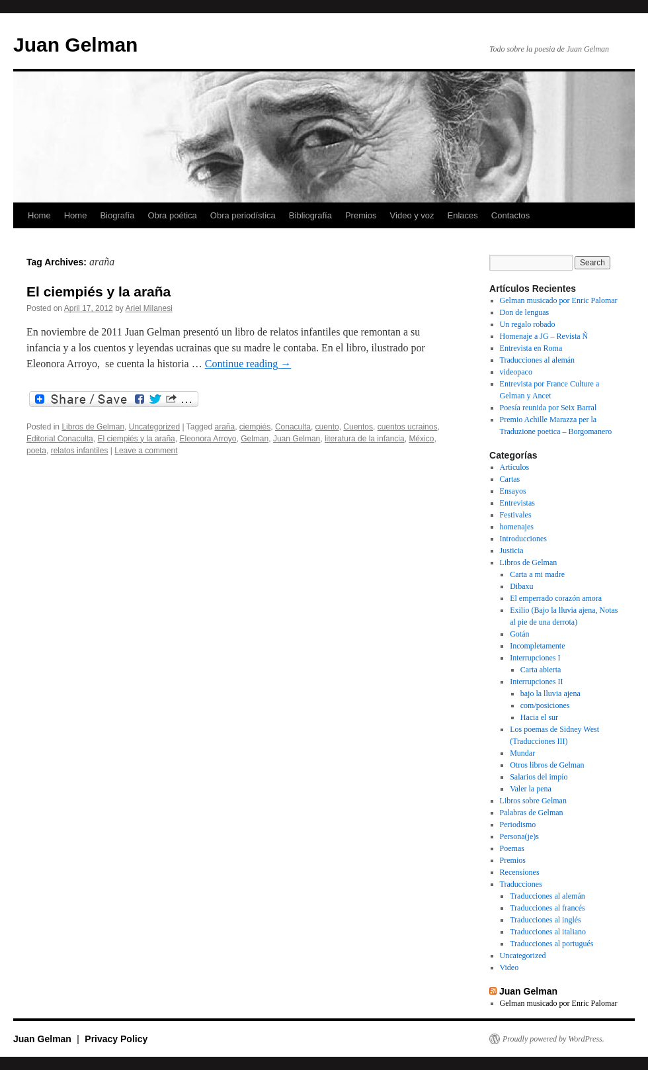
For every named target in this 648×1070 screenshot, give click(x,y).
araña (224, 426)
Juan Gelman (75, 45)
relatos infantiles (79, 450)
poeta (36, 450)
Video (509, 967)
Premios (361, 215)
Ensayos (513, 491)
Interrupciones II (536, 681)
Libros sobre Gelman (533, 800)
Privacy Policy (116, 1039)
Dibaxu (521, 586)
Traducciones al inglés (545, 919)
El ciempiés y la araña (98, 291)
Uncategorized (154, 426)
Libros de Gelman (92, 426)
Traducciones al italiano (548, 931)
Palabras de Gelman (531, 812)
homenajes (517, 526)
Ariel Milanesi (148, 308)
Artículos (515, 467)
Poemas (512, 848)
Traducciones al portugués (551, 943)
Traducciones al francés (547, 908)
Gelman (254, 438)
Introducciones (523, 538)
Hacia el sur (539, 717)
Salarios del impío (538, 776)
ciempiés (254, 426)
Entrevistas (517, 503)
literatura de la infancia (365, 438)
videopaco (516, 372)
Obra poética (171, 215)
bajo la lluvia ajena (550, 693)
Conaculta (293, 426)
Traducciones (521, 884)
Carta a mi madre (537, 574)
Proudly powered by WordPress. (553, 1039)
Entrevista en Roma (531, 348)
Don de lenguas (524, 312)
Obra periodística (243, 215)
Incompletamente (537, 645)
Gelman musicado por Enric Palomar (559, 300)
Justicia (512, 550)
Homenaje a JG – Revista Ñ (544, 336)
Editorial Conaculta (59, 438)
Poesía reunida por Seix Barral (548, 407)
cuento (327, 426)
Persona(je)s (519, 836)
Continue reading (248, 363)
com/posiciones (545, 705)
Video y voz (412, 215)
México (421, 438)
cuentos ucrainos (408, 426)
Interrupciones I (535, 657)
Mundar (522, 753)
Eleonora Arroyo (207, 438)
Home (39, 215)
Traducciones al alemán (537, 360)
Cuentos (358, 426)
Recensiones (520, 872)
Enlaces (463, 215)
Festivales (516, 514)
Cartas (510, 479)
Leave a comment (145, 450)
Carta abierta (540, 669)
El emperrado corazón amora (556, 598)
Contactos (510, 215)
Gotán (519, 634)
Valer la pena (530, 788)
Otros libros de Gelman (547, 765)
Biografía (117, 215)
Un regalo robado (527, 324)
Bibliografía (310, 215)
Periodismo (518, 824)
